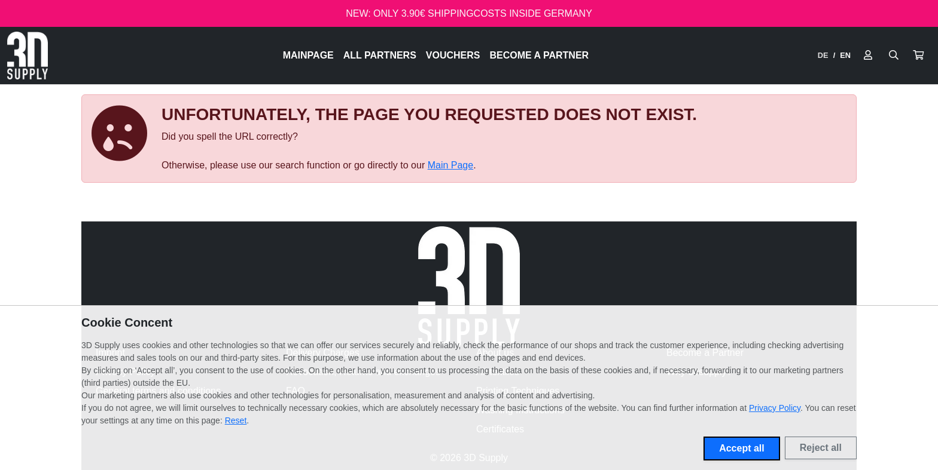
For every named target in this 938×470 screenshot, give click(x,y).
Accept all (742, 448)
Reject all (821, 448)
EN (845, 55)
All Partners (379, 55)
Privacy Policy (774, 408)
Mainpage (308, 55)
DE (823, 55)
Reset (236, 420)
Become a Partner (539, 55)
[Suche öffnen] (894, 55)
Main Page (451, 165)
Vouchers (453, 55)
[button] (918, 55)
